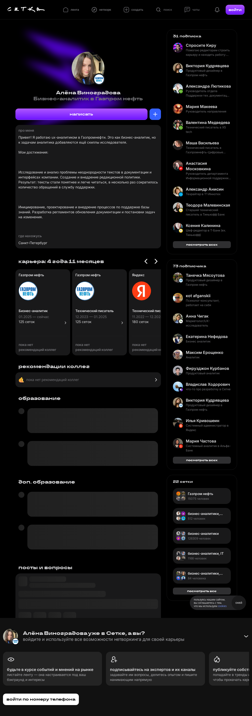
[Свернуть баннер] (246, 636)
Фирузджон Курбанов (207, 368)
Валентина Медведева (208, 122)
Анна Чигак (197, 316)
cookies (222, 606)
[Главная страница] (26, 10)
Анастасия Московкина (198, 166)
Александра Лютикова (208, 86)
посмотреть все (201, 591)
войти (235, 9)
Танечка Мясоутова (205, 275)
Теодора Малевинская (208, 205)
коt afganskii (198, 295)
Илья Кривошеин (202, 420)
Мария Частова (201, 441)
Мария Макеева (201, 106)
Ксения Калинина (203, 225)
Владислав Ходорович (208, 384)
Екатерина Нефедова (207, 336)
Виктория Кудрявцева (207, 65)
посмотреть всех (202, 244)
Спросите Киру (201, 45)
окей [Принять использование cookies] (238, 603)
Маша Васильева (202, 142)
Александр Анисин (205, 189)
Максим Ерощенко (204, 352)
